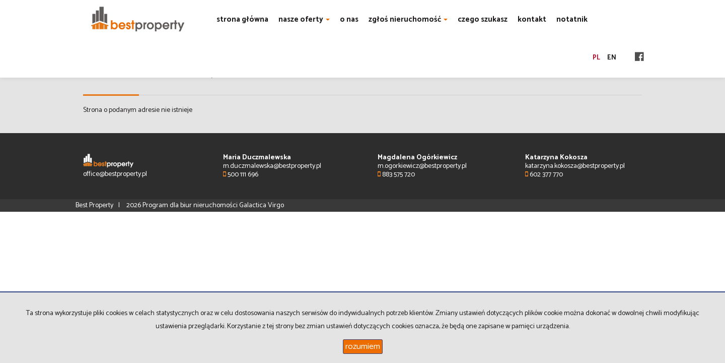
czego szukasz (483, 19)
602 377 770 (544, 174)
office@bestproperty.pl (115, 174)
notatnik (572, 19)
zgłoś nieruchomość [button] (408, 19)
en (611, 57)
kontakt (532, 19)
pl (596, 57)
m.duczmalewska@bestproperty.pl (272, 166)
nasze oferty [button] (304, 19)
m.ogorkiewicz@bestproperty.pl (422, 166)
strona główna (242, 19)
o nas (349, 19)
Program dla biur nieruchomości (190, 205)
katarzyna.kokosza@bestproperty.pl (575, 166)
